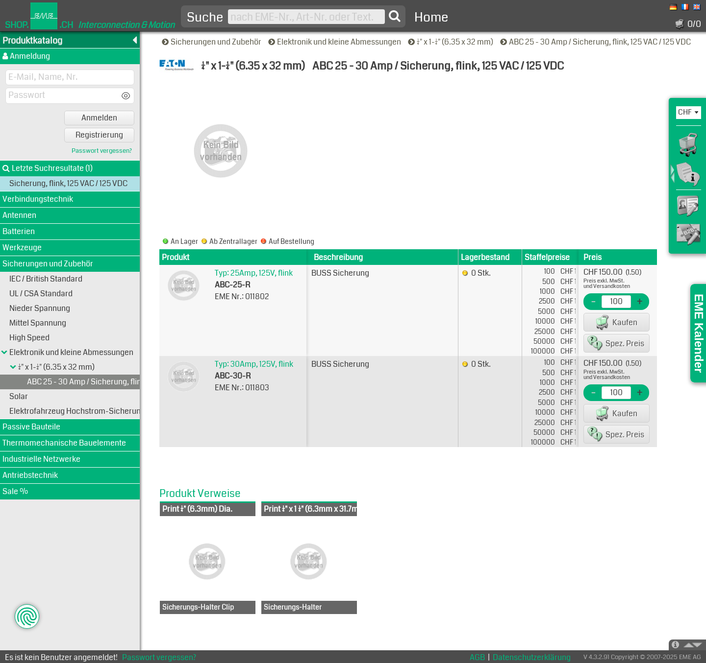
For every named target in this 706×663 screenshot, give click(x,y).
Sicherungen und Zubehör (212, 41)
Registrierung (99, 135)
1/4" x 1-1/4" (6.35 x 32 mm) (451, 41)
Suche (205, 17)
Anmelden (99, 117)
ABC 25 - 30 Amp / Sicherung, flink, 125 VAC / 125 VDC (596, 41)
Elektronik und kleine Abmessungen (335, 41)
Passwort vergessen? (102, 151)
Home (431, 17)
